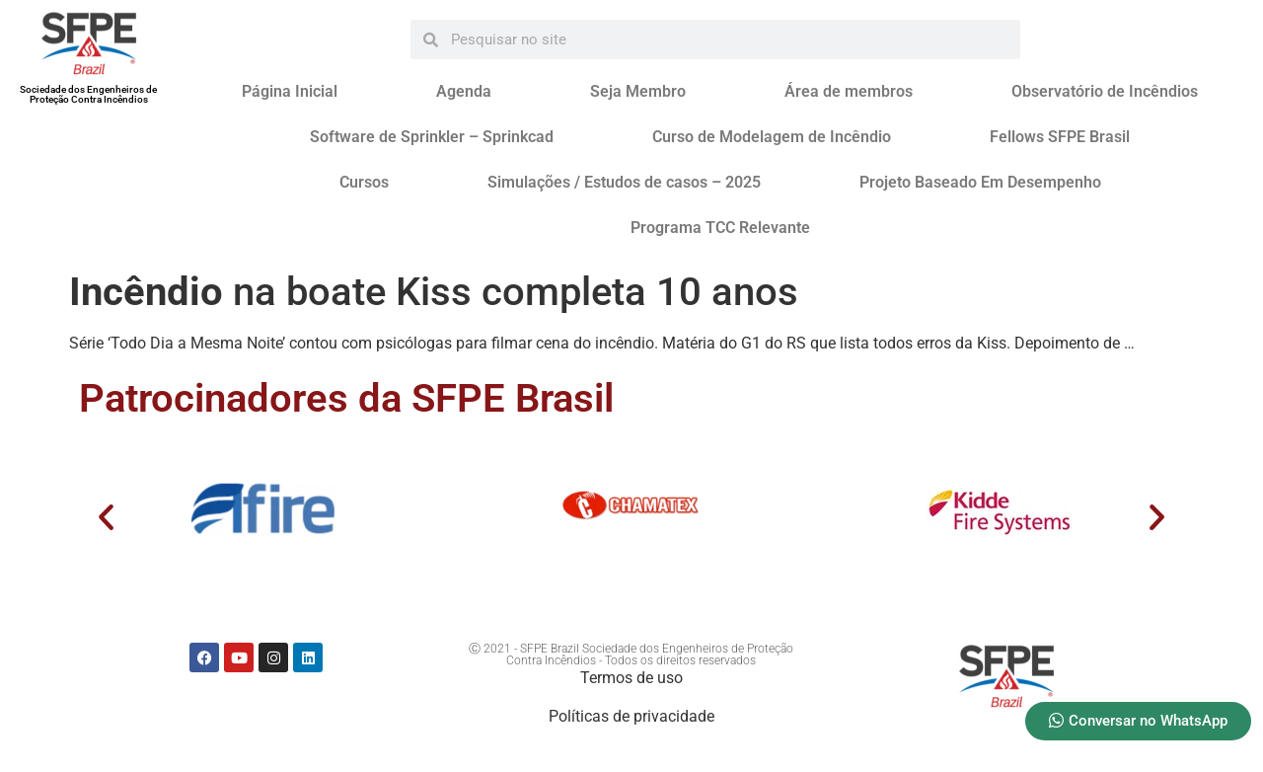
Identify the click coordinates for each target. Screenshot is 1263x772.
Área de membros (848, 91)
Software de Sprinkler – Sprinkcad (432, 136)
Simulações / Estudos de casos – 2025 (624, 182)
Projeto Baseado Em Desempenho (980, 182)
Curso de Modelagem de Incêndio (771, 136)
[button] (106, 516)
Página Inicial (289, 91)
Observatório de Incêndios (1104, 91)
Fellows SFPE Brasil (1060, 136)
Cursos (364, 182)
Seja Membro (638, 91)
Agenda (463, 91)
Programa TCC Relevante (720, 227)
